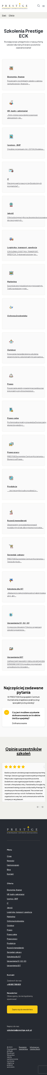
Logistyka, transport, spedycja (19, 912)
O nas (9, 856)
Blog (9, 869)
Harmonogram (13, 865)
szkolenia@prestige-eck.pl (19, 1030)
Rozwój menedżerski (15, 948)
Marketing (11, 916)
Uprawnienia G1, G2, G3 (16, 961)
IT (7, 903)
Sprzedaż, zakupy (14, 952)
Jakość (10, 908)
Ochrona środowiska (15, 921)
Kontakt (10, 874)
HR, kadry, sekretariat (15, 894)
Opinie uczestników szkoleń (23, 751)
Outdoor (10, 925)
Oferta (11, 15)
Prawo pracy (12, 939)
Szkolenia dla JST (14, 957)
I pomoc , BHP (12, 899)
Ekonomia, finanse (14, 890)
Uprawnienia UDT (14, 965)
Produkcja (11, 943)
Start (4, 15)
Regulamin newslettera (23, 1048)
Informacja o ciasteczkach (35, 1048)
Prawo (9, 930)
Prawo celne (12, 934)
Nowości (10, 861)
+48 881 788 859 (14, 984)
